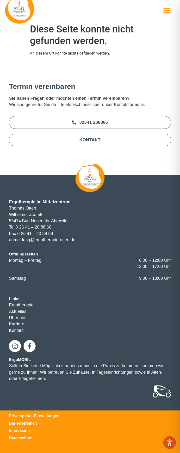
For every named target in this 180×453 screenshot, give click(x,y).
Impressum (19, 430)
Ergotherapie (21, 305)
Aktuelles (17, 311)
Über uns (17, 317)
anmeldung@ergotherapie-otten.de (42, 239)
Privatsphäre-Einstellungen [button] (34, 416)
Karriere (16, 324)
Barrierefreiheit (23, 423)
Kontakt (16, 330)
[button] (167, 11)
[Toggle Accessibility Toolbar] (169, 442)
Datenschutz (20, 438)
